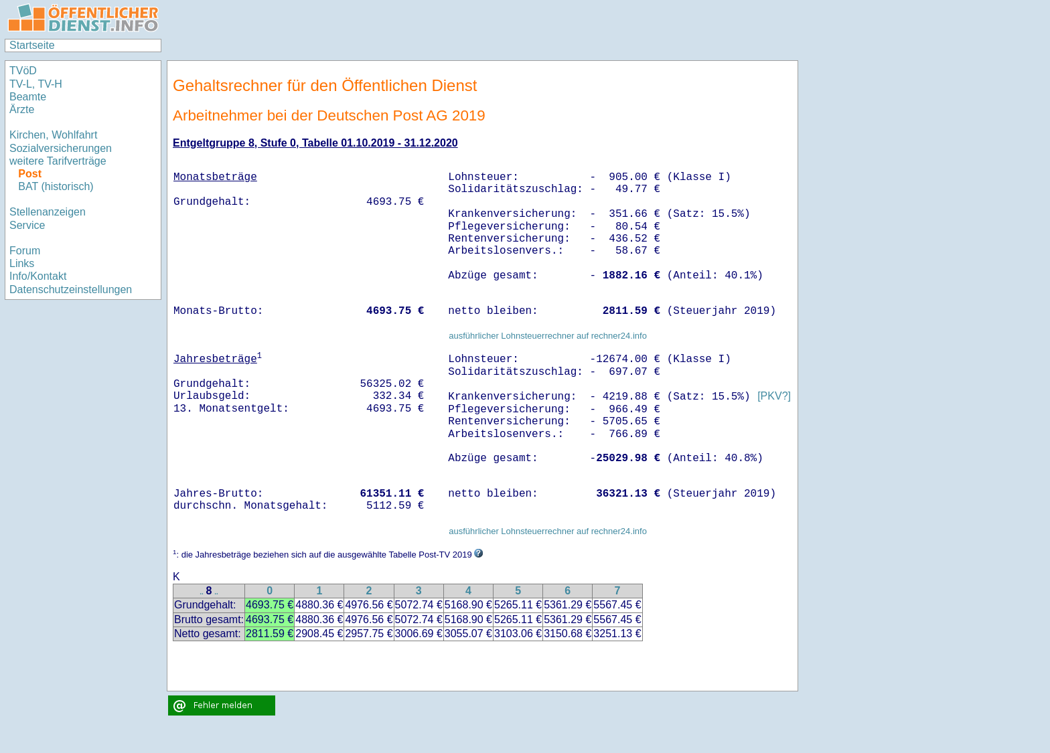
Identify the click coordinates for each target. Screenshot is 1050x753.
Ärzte (21, 109)
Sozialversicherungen (60, 148)
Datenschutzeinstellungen (70, 289)
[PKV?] (774, 396)
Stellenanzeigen (47, 212)
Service (27, 225)
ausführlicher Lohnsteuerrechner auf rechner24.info (548, 336)
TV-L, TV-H (35, 84)
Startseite (32, 45)
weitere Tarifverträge (57, 161)
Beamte (27, 96)
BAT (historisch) (55, 186)
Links (21, 263)
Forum (24, 250)
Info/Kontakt (37, 276)
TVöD (23, 70)
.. (202, 592)
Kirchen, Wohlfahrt (53, 135)
